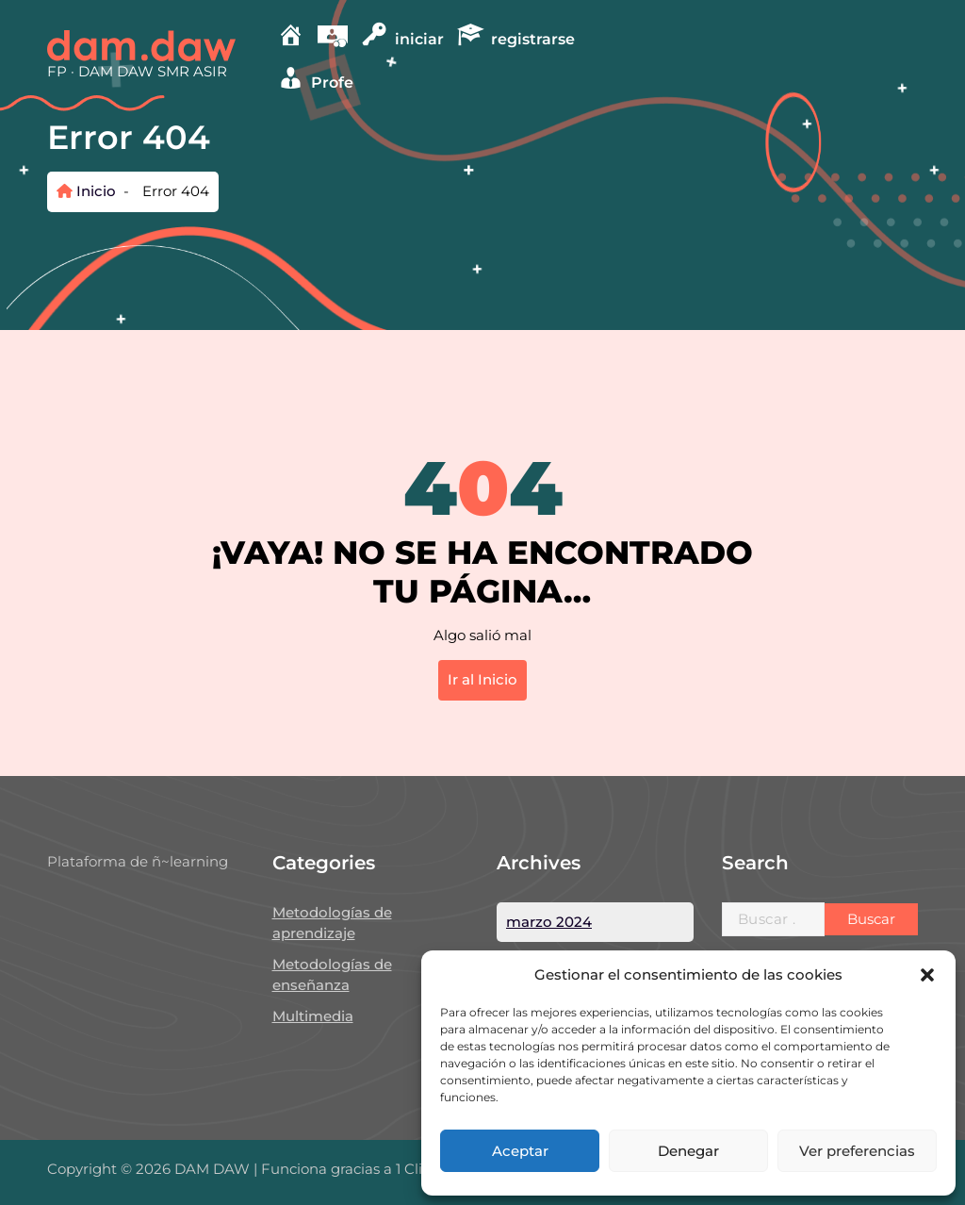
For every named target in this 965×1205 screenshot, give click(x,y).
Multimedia (312, 1016)
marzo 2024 (549, 922)
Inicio (86, 191)
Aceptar (520, 1151)
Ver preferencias (857, 1151)
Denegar (688, 1151)
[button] (927, 975)
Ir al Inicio (482, 679)
